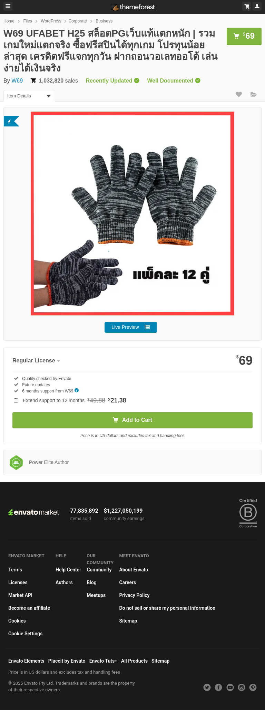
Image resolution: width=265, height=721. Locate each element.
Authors (64, 582)
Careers (127, 582)
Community (99, 569)
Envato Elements (26, 661)
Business (104, 21)
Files (27, 21)
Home (8, 21)
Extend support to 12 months (74, 400)
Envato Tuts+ (103, 661)
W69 (17, 81)
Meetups (96, 595)
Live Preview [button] (125, 327)
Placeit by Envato (67, 661)
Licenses (18, 582)
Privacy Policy (134, 595)
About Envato (133, 569)
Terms (15, 569)
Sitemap (128, 621)
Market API (20, 595)
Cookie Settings (25, 633)
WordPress (51, 21)
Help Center (68, 569)
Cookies (17, 621)
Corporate (77, 21)
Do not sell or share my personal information (167, 608)
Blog (91, 582)
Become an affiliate (29, 608)
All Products (134, 661)
